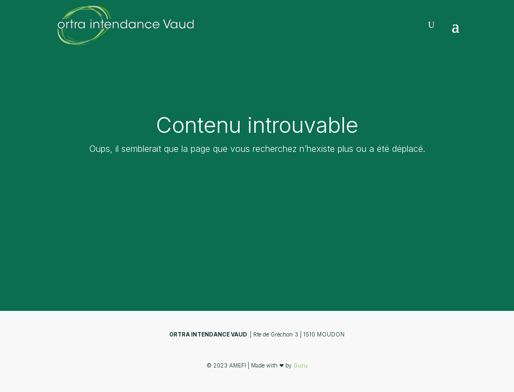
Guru (300, 365)
